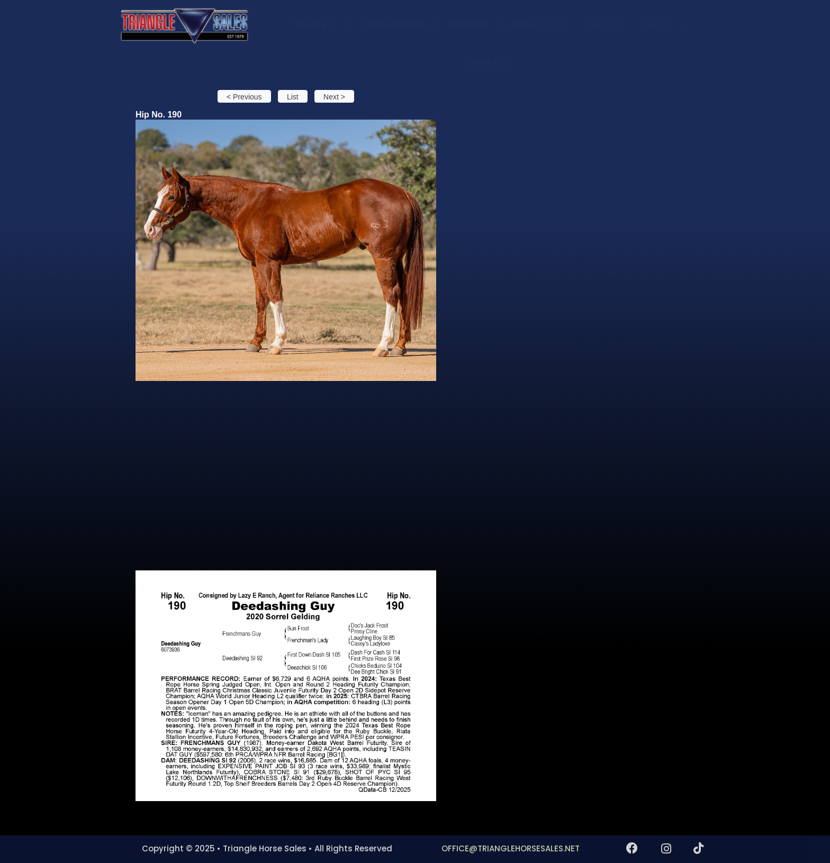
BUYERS (468, 24)
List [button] (293, 97)
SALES (316, 24)
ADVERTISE (537, 24)
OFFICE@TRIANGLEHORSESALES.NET (510, 848)
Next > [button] (334, 97)
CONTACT (488, 62)
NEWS (658, 24)
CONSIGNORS (393, 24)
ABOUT (604, 24)
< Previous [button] (244, 97)
